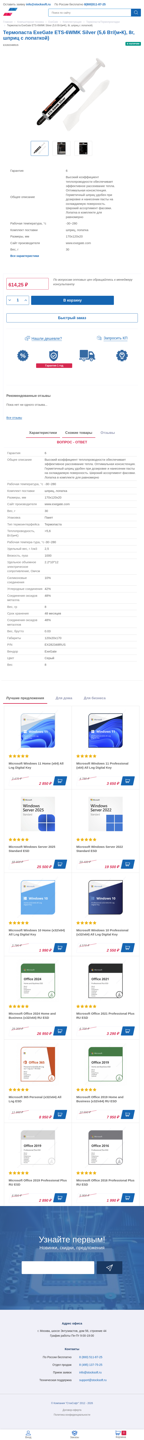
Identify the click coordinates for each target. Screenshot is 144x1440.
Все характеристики (24, 256)
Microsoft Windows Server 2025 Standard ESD (32, 849)
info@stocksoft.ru (38, 4)
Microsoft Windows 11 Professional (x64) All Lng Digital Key (102, 765)
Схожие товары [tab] (78, 433)
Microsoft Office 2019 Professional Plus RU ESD (38, 1182)
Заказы (74, 1437)
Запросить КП (115, 338)
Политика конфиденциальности (72, 1414)
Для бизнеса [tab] (95, 698)
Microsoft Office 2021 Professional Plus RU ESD (105, 1015)
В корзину (72, 300)
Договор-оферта (72, 1410)
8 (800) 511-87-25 (90, 1357)
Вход (28, 1437)
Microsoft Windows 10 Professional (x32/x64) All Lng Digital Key (102, 932)
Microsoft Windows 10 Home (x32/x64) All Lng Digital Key (37, 932)
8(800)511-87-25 (95, 4)
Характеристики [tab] (43, 433)
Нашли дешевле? (47, 338)
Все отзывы (14, 417)
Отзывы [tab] (108, 433)
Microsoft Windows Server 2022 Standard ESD (99, 849)
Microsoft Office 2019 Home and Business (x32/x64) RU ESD (99, 1099)
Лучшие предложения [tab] (25, 698)
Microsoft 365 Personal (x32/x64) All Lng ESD (35, 1099)
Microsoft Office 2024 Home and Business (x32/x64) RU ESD (32, 1015)
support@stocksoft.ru (93, 1380)
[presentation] (72, 442)
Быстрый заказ (72, 318)
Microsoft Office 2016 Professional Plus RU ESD (105, 1182)
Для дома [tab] (64, 698)
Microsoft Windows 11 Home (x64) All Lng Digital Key (36, 765)
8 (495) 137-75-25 (90, 1364)
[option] (40, 148)
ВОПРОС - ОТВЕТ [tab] (72, 442)
